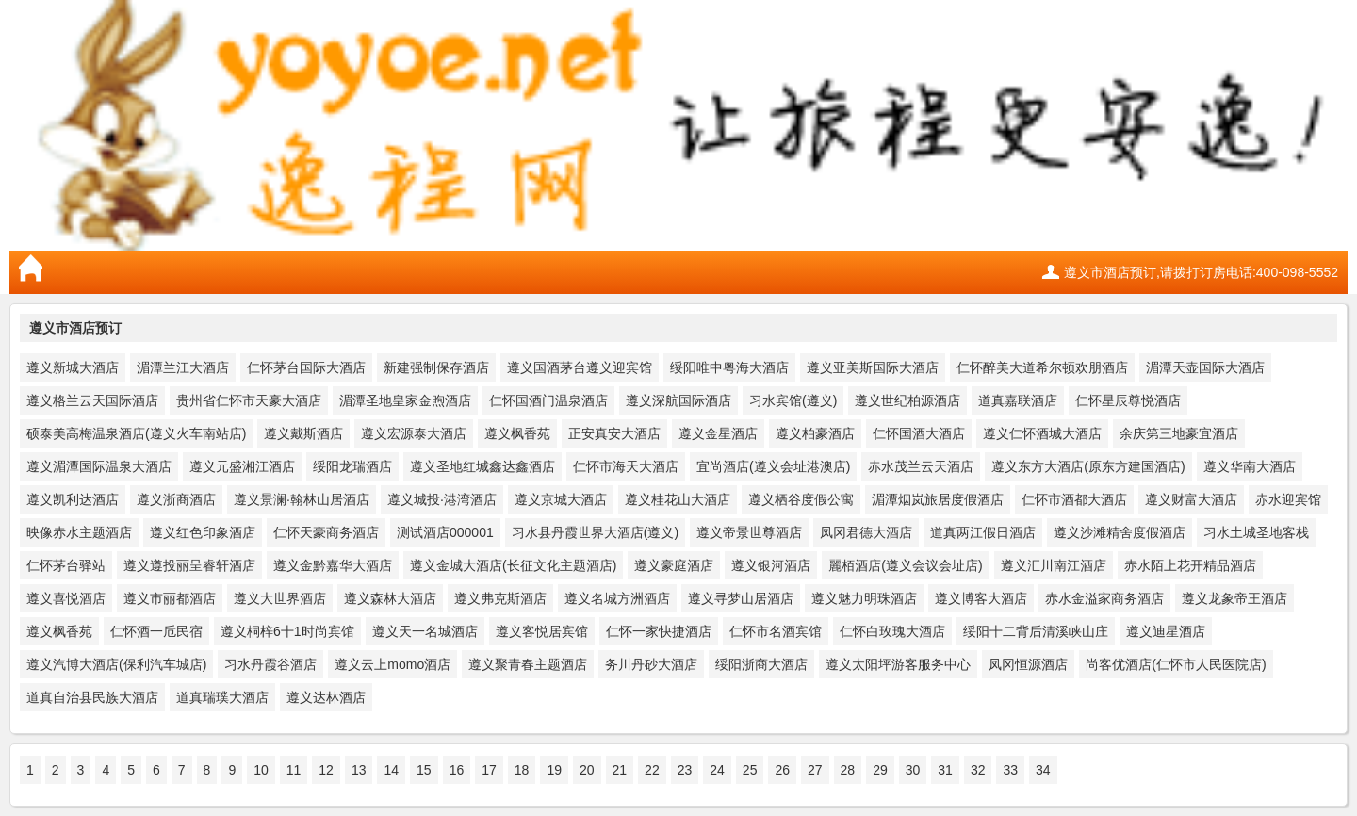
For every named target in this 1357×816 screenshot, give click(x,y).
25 (750, 769)
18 (522, 769)
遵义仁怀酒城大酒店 (1042, 433)
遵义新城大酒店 (72, 367)
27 (815, 769)
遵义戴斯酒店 (303, 433)
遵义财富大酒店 (1191, 499)
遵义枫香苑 (517, 433)
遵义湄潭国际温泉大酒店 (99, 466)
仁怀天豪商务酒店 (326, 532)
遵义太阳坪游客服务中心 (898, 664)
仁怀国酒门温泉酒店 (548, 400)
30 (913, 769)
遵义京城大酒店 (561, 499)
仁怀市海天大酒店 (625, 466)
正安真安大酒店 (614, 433)
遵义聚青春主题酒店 (527, 664)
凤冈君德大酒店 (866, 532)
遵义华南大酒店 (1249, 466)
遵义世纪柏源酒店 (907, 400)
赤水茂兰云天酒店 (920, 466)
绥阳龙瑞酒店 (352, 466)
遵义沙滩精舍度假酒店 (1119, 532)
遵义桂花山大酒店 (677, 499)
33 (1010, 769)
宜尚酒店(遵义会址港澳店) (773, 466)
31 (945, 769)
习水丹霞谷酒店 (270, 664)
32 (978, 769)
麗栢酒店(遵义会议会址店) (905, 565)
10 (261, 769)
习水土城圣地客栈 (1256, 532)
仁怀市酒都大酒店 (1074, 499)
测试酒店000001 (445, 532)
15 (424, 769)
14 (391, 769)
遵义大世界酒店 (280, 598)
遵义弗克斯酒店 (500, 598)
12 (326, 769)
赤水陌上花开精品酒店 (1190, 565)
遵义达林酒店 (326, 697)
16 (457, 769)
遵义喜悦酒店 (66, 598)
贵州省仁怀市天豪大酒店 (248, 400)
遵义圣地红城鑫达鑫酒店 (482, 466)
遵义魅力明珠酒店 (864, 598)
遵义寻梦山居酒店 (740, 598)
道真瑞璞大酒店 (222, 697)
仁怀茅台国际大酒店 (306, 367)
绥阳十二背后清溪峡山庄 (1035, 631)
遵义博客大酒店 (981, 598)
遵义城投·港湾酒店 (442, 499)
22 (652, 769)
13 (359, 769)
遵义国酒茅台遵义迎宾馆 (579, 367)
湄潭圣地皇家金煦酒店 (405, 400)
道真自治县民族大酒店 (92, 697)
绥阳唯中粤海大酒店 (729, 367)
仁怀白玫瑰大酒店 (892, 631)
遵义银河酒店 (770, 565)
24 (717, 769)
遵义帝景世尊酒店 (749, 532)
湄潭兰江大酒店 (183, 367)
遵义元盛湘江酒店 (242, 466)
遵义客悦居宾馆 (542, 631)
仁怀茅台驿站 (66, 565)
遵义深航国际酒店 (678, 400)
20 (587, 769)
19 (554, 769)
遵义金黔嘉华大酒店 (332, 565)
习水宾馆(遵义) (793, 400)
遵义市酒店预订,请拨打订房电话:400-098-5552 (1201, 272)
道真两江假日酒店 (983, 532)
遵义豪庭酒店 (673, 565)
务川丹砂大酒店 (651, 664)
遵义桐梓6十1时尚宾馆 (287, 631)
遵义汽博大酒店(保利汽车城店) (116, 664)
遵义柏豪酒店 (815, 433)
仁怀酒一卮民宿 (156, 631)
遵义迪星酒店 (1165, 631)
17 (489, 769)
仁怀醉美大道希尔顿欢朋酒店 (1042, 367)
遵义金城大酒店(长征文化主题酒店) (513, 565)
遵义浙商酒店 (176, 499)
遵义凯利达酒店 (72, 499)
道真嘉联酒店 (1017, 400)
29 (880, 769)
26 (782, 769)
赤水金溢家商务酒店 (1104, 598)
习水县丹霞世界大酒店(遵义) (595, 532)
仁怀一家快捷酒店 (658, 631)
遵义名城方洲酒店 (617, 598)
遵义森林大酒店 (390, 598)
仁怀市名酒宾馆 (775, 631)
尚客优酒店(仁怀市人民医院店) (1176, 664)
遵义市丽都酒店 (169, 598)
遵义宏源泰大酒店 (413, 433)
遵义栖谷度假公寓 (801, 499)
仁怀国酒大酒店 (919, 433)
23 (685, 769)
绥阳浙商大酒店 (761, 664)
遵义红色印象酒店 (202, 532)
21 (620, 769)
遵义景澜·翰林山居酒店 (301, 499)
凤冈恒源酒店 (1028, 664)
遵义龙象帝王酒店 (1234, 598)
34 (1043, 769)
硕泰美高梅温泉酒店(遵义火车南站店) (136, 433)
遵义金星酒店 (718, 433)
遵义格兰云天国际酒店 (92, 400)
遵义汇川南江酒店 (1053, 565)
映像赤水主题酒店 (79, 532)
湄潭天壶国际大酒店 (1205, 367)
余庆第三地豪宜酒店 (1179, 433)
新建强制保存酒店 (436, 367)
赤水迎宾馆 (1288, 499)
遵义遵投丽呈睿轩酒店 (189, 565)
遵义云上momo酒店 (392, 664)
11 (294, 769)
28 (848, 769)
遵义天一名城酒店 (425, 631)
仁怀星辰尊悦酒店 (1128, 400)
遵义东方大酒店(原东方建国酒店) (1088, 466)
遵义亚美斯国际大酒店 (873, 367)
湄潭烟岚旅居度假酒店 (938, 499)
